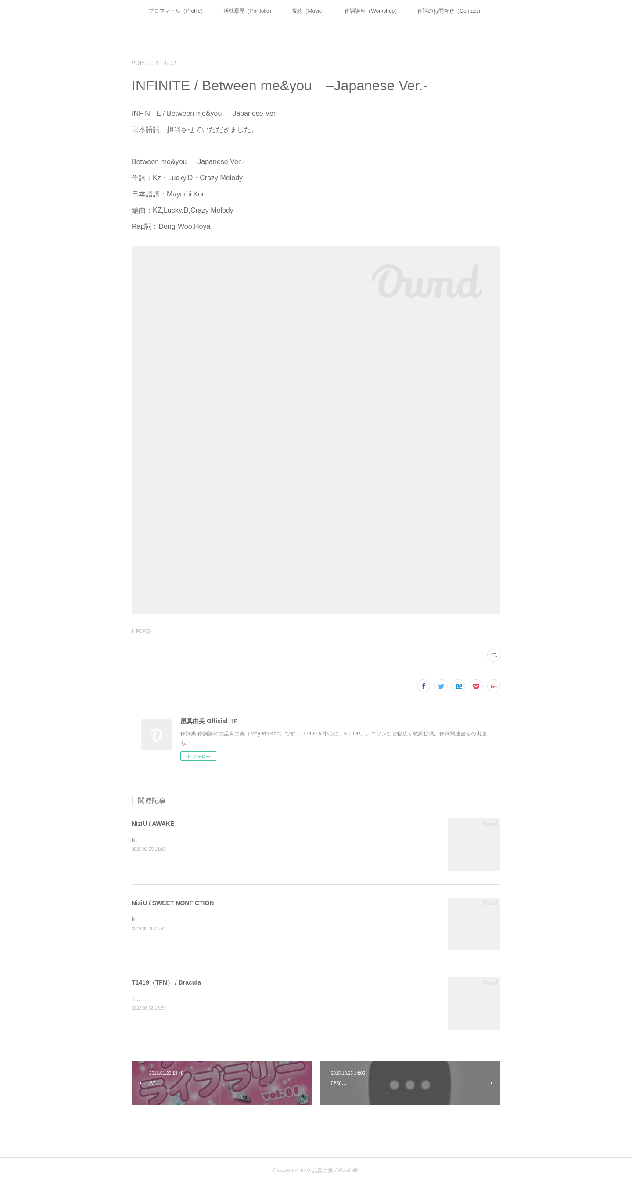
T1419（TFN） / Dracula (166, 982)
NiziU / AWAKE (153, 823)
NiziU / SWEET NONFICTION (173, 903)
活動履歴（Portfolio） (248, 11)
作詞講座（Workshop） (372, 11)
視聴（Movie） (309, 11)
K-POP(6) (141, 631)
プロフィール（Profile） (177, 11)
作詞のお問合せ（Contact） (450, 11)
